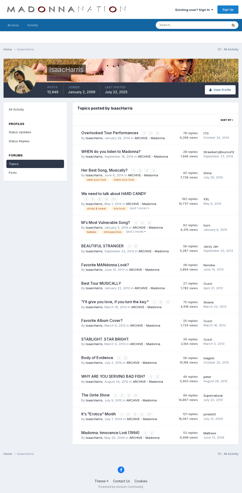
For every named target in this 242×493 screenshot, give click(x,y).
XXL (206, 199)
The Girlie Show (96, 394)
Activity (32, 25)
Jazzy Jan (210, 246)
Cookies (140, 480)
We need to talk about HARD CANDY (113, 193)
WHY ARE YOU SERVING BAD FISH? (113, 375)
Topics (14, 164)
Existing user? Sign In (194, 10)
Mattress (209, 432)
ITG (206, 133)
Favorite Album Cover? (102, 320)
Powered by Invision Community (121, 486)
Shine (207, 173)
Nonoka (209, 265)
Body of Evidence (97, 357)
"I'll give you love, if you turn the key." (115, 301)
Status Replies (19, 141)
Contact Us (121, 480)
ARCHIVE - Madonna (149, 138)
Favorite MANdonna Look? (105, 264)
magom (208, 358)
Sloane (208, 302)
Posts (13, 172)
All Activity (16, 109)
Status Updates (20, 132)
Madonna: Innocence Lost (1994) (110, 432)
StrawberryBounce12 (218, 152)
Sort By (226, 120)
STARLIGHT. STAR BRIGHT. (105, 338)
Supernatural (213, 395)
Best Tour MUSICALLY (101, 283)
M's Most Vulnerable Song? (106, 222)
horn (206, 225)
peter (207, 376)
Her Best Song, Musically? (105, 170)
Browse (13, 25)
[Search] (176, 25)
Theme (101, 480)
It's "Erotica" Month (99, 413)
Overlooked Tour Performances (110, 132)
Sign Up (227, 9)
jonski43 (209, 414)
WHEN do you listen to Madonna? (111, 151)
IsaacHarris (94, 138)
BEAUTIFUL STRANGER (103, 245)
